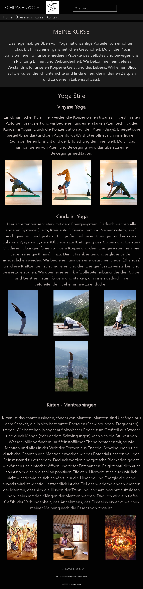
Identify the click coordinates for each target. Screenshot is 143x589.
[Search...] (95, 8)
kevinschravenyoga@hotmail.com (71, 576)
